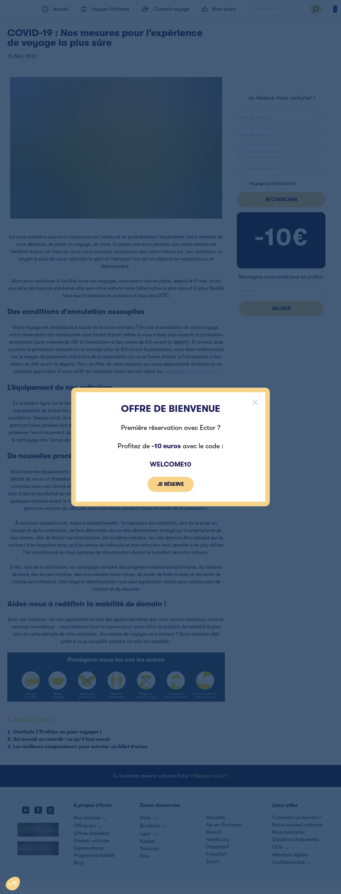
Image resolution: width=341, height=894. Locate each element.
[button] (13, 883)
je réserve (170, 484)
